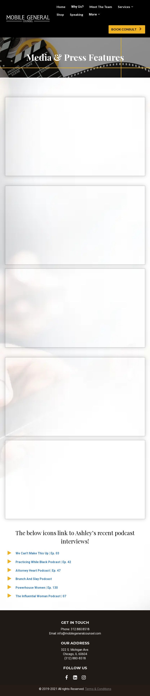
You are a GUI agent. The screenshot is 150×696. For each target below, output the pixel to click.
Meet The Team (100, 7)
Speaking (76, 14)
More (93, 14)
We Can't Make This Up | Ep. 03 (37, 553)
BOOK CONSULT (126, 29)
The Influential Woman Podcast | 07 (41, 596)
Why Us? (77, 7)
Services (124, 7)
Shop (60, 14)
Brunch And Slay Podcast (34, 579)
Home (61, 7)
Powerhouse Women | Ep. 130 (37, 587)
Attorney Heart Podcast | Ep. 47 (38, 570)
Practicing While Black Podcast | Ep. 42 (43, 562)
